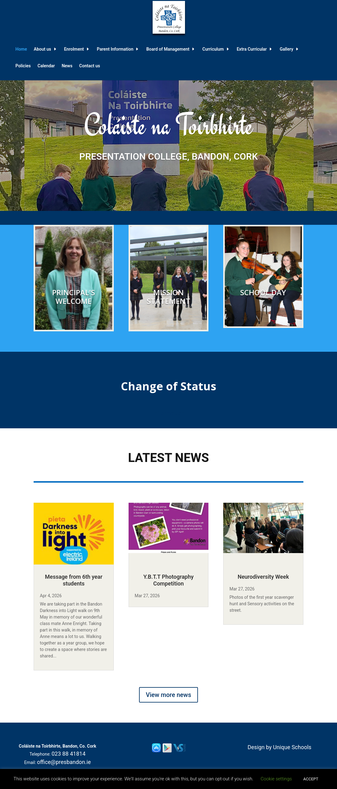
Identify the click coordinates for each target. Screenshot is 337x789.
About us (42, 49)
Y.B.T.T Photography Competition (168, 580)
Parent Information (115, 49)
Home (21, 49)
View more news (168, 695)
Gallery (286, 49)
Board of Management (167, 49)
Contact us (89, 66)
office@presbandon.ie (64, 762)
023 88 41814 (68, 753)
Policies (23, 66)
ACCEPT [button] (311, 779)
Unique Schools (292, 747)
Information (168, 413)
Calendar (46, 66)
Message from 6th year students (73, 580)
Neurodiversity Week (263, 576)
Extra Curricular (252, 49)
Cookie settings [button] (276, 779)
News (67, 66)
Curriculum (213, 49)
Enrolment (74, 49)
